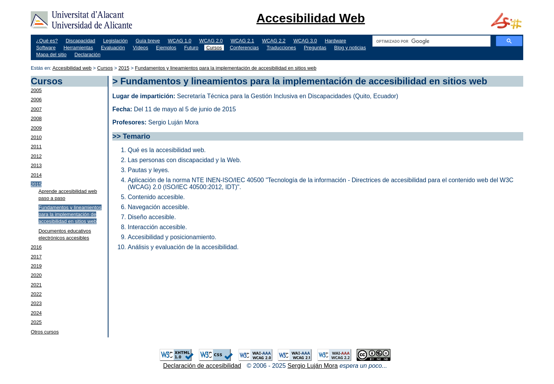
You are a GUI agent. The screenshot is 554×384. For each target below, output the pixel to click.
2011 (36, 146)
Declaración (87, 54)
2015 (123, 68)
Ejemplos (166, 47)
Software (46, 47)
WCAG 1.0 (179, 41)
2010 (36, 137)
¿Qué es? (47, 41)
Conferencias (244, 47)
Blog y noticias (350, 47)
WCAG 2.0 (211, 41)
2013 (36, 165)
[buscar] (430, 41)
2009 (36, 128)
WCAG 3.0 (305, 41)
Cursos (214, 47)
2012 (36, 156)
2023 (36, 303)
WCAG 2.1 (242, 41)
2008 (36, 118)
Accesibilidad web (72, 68)
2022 (36, 294)
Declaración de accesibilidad (202, 365)
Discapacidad (80, 41)
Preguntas (315, 47)
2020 (36, 275)
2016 (36, 247)
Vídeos (140, 47)
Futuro (191, 47)
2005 (36, 90)
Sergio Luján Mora (312, 365)
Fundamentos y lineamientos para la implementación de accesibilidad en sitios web (226, 68)
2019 (36, 266)
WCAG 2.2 (273, 41)
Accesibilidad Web (310, 18)
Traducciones (281, 47)
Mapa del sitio (51, 54)
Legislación (115, 41)
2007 (36, 109)
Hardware (335, 41)
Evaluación (113, 47)
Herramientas (78, 47)
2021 (36, 285)
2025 (36, 322)
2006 (36, 99)
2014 (36, 175)
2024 (36, 313)
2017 (36, 257)
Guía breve (147, 41)
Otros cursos (45, 332)
